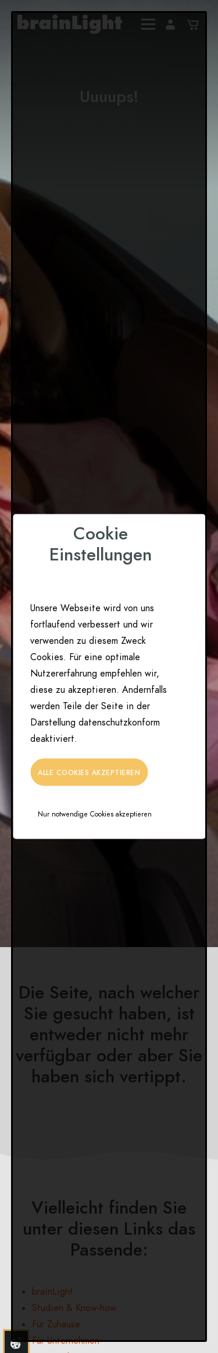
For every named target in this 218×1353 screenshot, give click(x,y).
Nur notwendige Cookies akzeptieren (95, 814)
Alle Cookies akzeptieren (89, 772)
